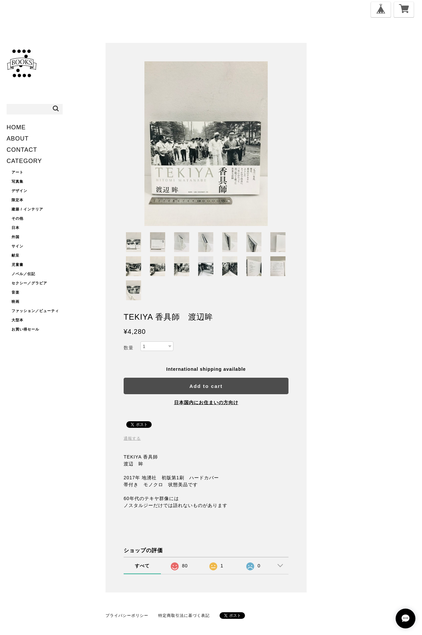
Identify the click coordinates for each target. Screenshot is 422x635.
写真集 (17, 181)
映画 (15, 301)
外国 (15, 237)
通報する (132, 438)
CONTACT (22, 149)
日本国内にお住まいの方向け (206, 402)
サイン (17, 246)
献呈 (15, 255)
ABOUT (18, 138)
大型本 (17, 320)
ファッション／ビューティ (35, 311)
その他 (17, 218)
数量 (129, 347)
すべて (142, 565)
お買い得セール (25, 329)
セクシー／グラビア (29, 283)
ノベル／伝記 (23, 274)
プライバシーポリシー (127, 615)
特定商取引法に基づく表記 (184, 615)
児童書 (17, 265)
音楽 (15, 292)
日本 (15, 228)
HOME (16, 127)
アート (17, 172)
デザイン (19, 191)
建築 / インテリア (27, 209)
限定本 (17, 200)
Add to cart (206, 386)
